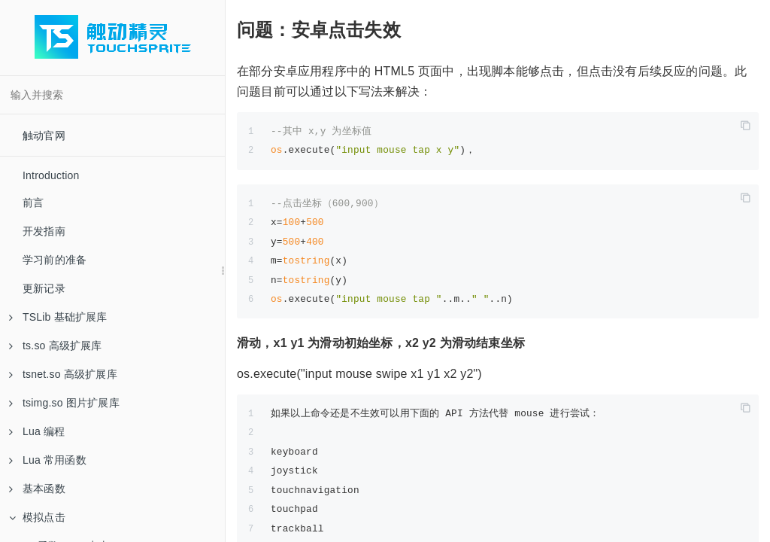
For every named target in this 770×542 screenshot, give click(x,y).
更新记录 (44, 288)
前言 (33, 202)
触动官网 (44, 135)
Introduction (51, 175)
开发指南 (44, 231)
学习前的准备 (54, 260)
